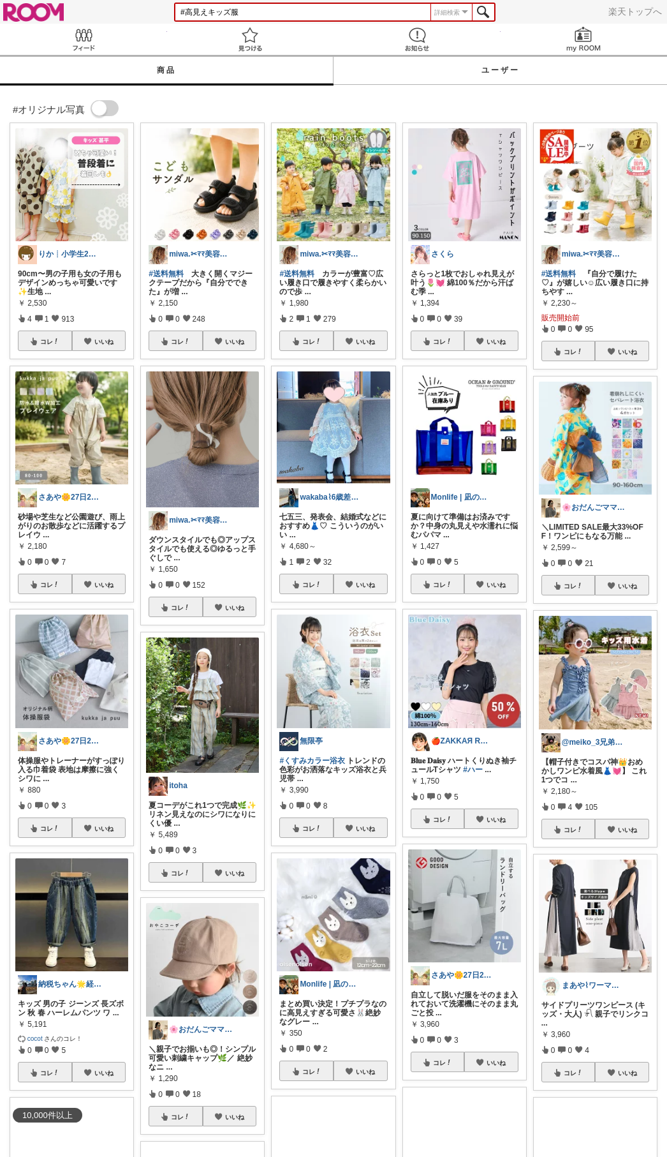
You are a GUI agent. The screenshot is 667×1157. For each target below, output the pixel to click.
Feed (83, 39)
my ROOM (584, 39)
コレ (49, 341)
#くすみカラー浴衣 (312, 760)
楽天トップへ (635, 11)
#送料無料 (166, 273)
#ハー (473, 769)
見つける (250, 39)
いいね (104, 341)
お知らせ (417, 39)
